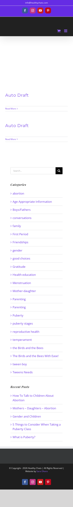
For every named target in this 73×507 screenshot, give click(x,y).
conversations (22, 218)
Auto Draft (17, 95)
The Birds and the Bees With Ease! (36, 356)
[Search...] (33, 170)
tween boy (20, 364)
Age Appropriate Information (32, 202)
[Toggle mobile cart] (59, 31)
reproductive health (26, 332)
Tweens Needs (23, 372)
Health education (24, 275)
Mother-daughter (24, 291)
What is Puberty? (24, 437)
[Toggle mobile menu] (66, 31)
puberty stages (23, 323)
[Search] (59, 170)
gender (17, 250)
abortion (18, 193)
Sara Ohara (42, 471)
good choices (21, 258)
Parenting (19, 299)
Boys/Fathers (22, 210)
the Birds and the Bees (28, 348)
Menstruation (22, 283)
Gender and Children (27, 416)
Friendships (20, 242)
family (17, 226)
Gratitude (19, 267)
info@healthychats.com (36, 2)
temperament (22, 340)
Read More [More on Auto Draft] (10, 108)
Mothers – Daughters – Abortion (34, 408)
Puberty (18, 315)
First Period (20, 234)
